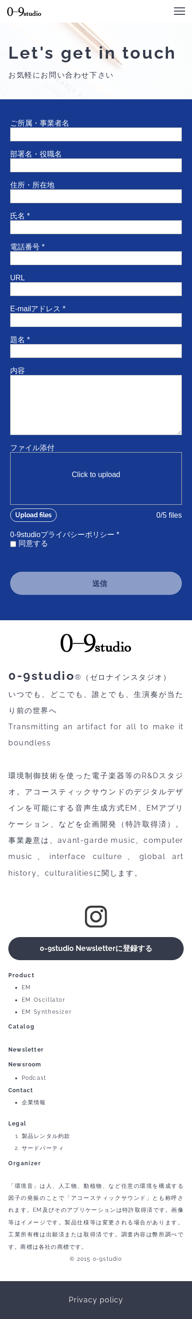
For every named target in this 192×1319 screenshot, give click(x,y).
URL (17, 278)
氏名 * (20, 216)
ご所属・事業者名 (39, 123)
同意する (33, 543)
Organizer (24, 1163)
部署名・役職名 (36, 154)
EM (26, 987)
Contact (20, 1090)
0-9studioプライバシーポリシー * (65, 534)
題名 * (20, 340)
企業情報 (34, 1102)
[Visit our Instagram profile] (96, 917)
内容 (17, 371)
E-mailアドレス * (38, 309)
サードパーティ (43, 1148)
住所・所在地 (32, 185)
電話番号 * (27, 247)
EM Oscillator (44, 1000)
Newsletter (26, 1050)
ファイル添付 (32, 448)
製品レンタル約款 (46, 1136)
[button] (179, 11)
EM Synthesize (45, 1012)
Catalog (21, 1026)
